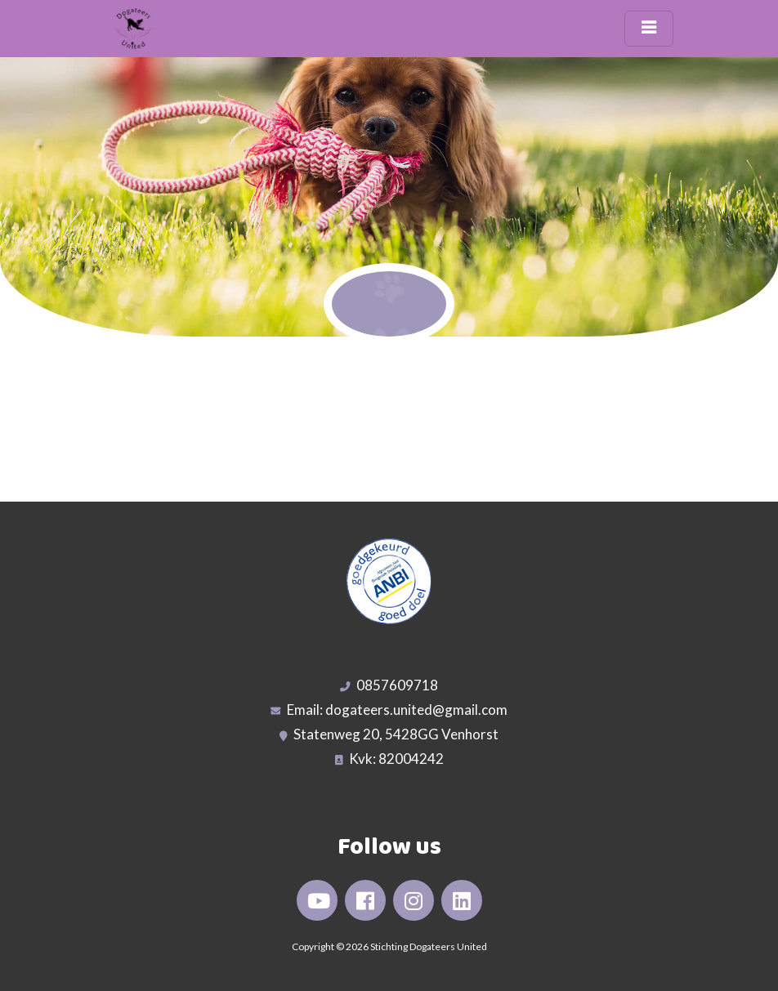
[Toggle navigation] (648, 29)
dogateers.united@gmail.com (416, 709)
